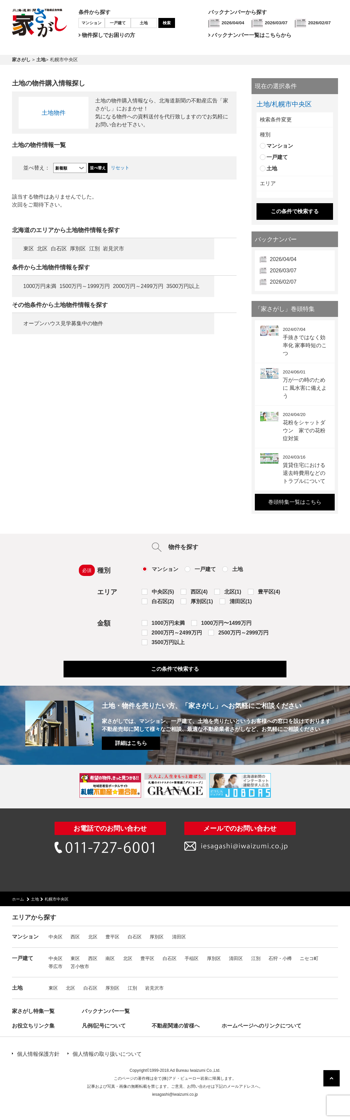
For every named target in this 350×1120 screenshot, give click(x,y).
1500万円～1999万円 (85, 286)
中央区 (56, 936)
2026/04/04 (233, 22)
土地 (144, 23)
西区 (75, 936)
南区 (110, 958)
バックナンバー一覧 (106, 1011)
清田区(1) (241, 601)
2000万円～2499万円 (138, 286)
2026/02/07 (319, 22)
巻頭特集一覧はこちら (294, 502)
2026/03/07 (276, 22)
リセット (120, 167)
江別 (94, 248)
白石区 (59, 248)
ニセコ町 (309, 958)
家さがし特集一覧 (33, 1011)
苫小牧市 (80, 966)
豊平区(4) (269, 592)
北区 (42, 248)
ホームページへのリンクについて (261, 1026)
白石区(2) (163, 601)
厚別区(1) (202, 601)
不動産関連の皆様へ (176, 1026)
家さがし (21, 59)
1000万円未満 (40, 286)
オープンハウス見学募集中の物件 (63, 323)
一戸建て (118, 23)
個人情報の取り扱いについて (107, 1054)
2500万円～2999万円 (243, 632)
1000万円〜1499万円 (226, 623)
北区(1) (233, 592)
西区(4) (199, 592)
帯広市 (56, 966)
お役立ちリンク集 (33, 1026)
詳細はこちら (131, 743)
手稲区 (192, 958)
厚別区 (78, 248)
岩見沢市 (113, 248)
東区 (28, 248)
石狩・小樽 (280, 958)
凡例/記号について (104, 1026)
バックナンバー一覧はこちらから (251, 35)
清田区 (179, 936)
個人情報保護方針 (38, 1054)
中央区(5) (163, 592)
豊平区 (112, 936)
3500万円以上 (183, 286)
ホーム (18, 899)
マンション (91, 23)
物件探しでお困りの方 (108, 35)
